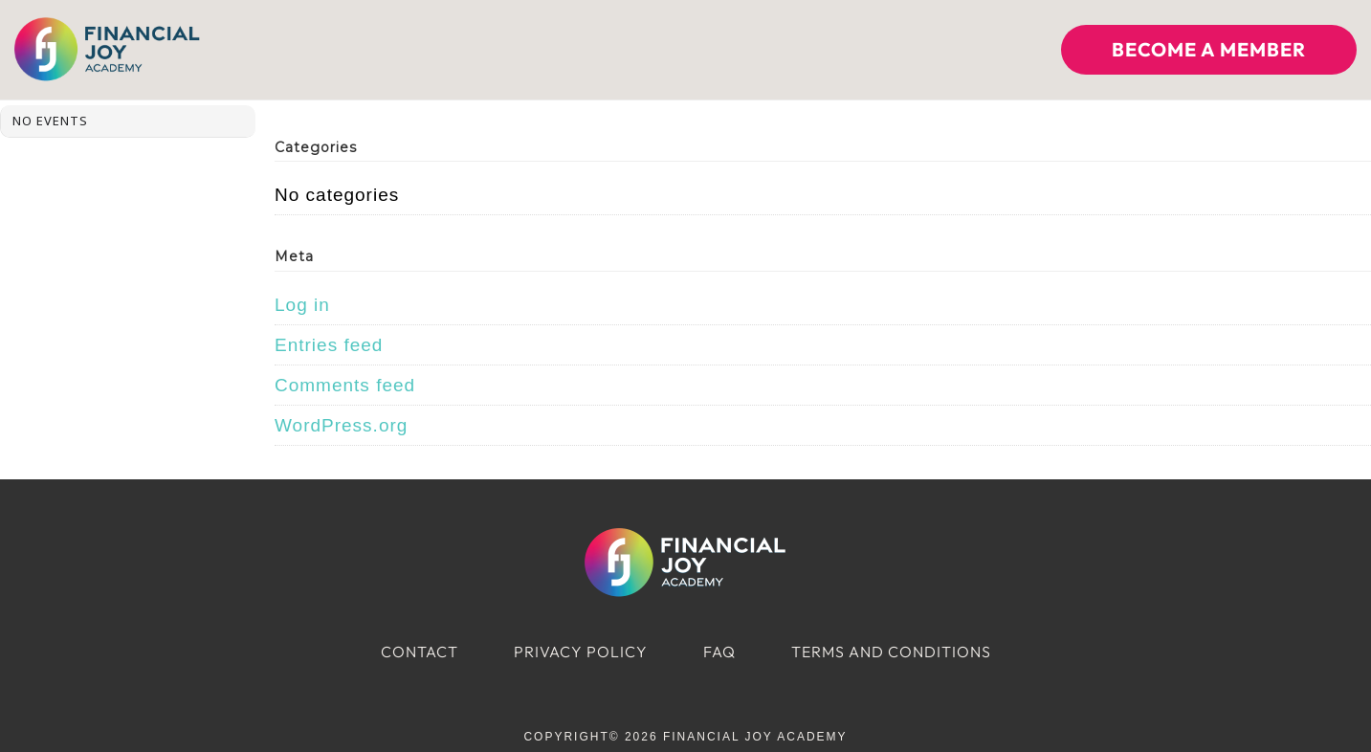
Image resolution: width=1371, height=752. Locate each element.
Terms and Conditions (891, 651)
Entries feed (329, 345)
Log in (302, 305)
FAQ (719, 651)
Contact (419, 651)
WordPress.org (341, 425)
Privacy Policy (581, 651)
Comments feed (345, 385)
